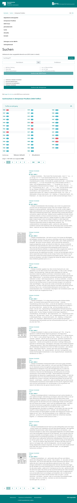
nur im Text (45, 69)
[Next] (43, 162)
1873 (28, 119)
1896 (53, 148)
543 (33, 162)
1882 (28, 148)
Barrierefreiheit (37, 497)
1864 (4, 135)
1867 (4, 144)
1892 (53, 135)
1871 (28, 113)
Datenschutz (13, 497)
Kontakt (6, 36)
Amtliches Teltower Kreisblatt (13, 79)
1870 (28, 110)
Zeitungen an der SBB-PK (10, 41)
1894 (53, 141)
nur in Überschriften (47, 67)
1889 (53, 125)
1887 (53, 119)
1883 (28, 151)
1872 (28, 116)
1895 (53, 144)
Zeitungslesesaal (8, 44)
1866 (4, 141)
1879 (28, 138)
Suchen (71, 58)
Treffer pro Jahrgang (11, 106)
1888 (53, 122)
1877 (28, 132)
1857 (4, 113)
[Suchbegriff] (35, 58)
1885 (53, 113)
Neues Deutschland (11, 71)
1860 (4, 122)
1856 (4, 110)
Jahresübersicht (8, 27)
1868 (4, 148)
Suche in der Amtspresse (38, 87)
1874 (28, 122)
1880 (28, 141)
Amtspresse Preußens (10, 20)
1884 (53, 110)
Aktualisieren (36, 155)
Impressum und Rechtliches (25, 497)
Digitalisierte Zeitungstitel (11, 17)
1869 (4, 151)
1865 (4, 138)
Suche (11, 13)
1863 (4, 132)
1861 (4, 125)
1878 (28, 135)
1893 (53, 138)
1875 (28, 125)
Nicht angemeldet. (71, 497)
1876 (28, 129)
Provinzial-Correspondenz (13, 83)
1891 (53, 132)
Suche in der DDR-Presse (38, 73)
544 (39, 162)
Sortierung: (5, 155)
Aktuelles (6, 33)
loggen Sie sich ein (9, 94)
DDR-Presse (7, 23)
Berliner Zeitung (10, 67)
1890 (53, 129)
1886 (53, 116)
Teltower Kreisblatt (11, 85)
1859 (4, 119)
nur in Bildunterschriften (48, 71)
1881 (28, 144)
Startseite (6, 13)
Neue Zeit (8, 69)
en (72, 13)
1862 (4, 129)
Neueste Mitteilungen (11, 81)
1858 (4, 116)
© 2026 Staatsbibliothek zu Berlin (26, 500)
